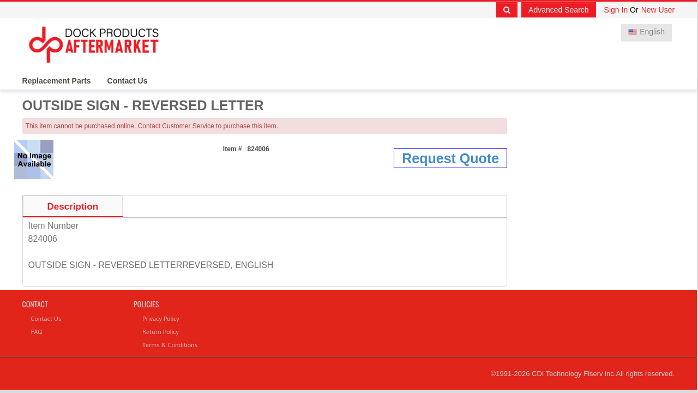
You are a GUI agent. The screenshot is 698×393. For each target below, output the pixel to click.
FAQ (36, 331)
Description (73, 206)
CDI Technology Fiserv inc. (574, 374)
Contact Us (127, 80)
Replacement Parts (56, 80)
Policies (146, 303)
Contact (35, 303)
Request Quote (450, 158)
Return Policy (160, 331)
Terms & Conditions (169, 345)
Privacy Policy (160, 318)
